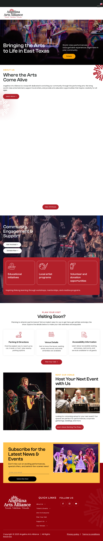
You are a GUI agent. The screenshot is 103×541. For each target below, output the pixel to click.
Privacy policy (73, 534)
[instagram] (69, 504)
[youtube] (76, 504)
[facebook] (63, 504)
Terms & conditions (91, 534)
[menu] (98, 6)
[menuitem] (47, 503)
